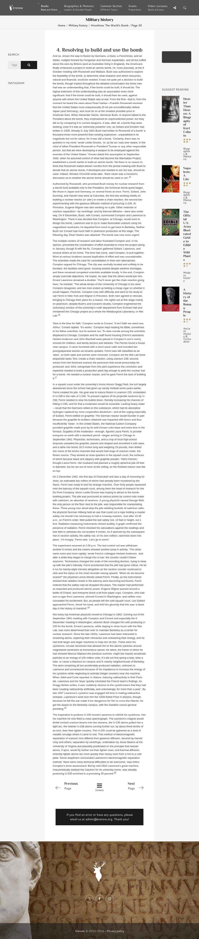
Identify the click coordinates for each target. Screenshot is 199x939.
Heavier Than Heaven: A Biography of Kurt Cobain (187, 117)
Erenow (80, 931)
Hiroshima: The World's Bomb (109, 25)
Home (61, 25)
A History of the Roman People (187, 302)
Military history (78, 25)
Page (71, 785)
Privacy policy (115, 931)
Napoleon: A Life (187, 173)
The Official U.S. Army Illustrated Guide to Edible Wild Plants (187, 236)
